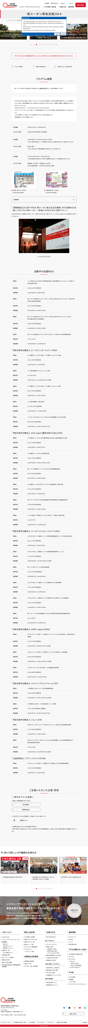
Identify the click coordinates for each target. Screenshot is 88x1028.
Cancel (63, 34)
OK (57, 34)
